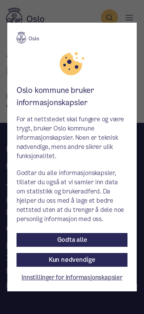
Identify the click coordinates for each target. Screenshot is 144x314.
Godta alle (72, 239)
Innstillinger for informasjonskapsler (72, 277)
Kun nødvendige (72, 259)
